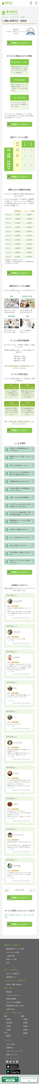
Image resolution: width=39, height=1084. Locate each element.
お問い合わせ (10, 1009)
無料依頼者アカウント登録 (15, 949)
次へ (32, 890)
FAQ (7, 963)
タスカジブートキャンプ (14, 1051)
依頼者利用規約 (11, 999)
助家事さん (10, 1048)
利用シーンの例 (11, 959)
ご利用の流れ (10, 956)
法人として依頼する (12, 973)
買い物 (30, 915)
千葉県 (8, 1026)
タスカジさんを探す (12, 952)
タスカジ (5, 17)
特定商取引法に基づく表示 (15, 1006)
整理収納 (12, 915)
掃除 (23, 17)
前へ (7, 890)
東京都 (8, 1019)
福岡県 (8, 1036)
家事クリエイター (12, 1055)
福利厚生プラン (11, 977)
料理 (18, 915)
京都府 (25, 1026)
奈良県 (25, 1030)
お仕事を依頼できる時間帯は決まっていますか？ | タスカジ (21, 367)
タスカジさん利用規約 (13, 1002)
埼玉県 (8, 1030)
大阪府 (25, 1019)
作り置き (24, 915)
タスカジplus (10, 1044)
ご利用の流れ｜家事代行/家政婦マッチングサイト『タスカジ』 (21, 422)
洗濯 (5, 917)
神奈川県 (9, 1023)
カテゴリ (15, 17)
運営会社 (9, 992)
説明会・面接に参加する (14, 984)
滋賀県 (25, 1033)
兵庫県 (25, 1023)
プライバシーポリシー (13, 995)
